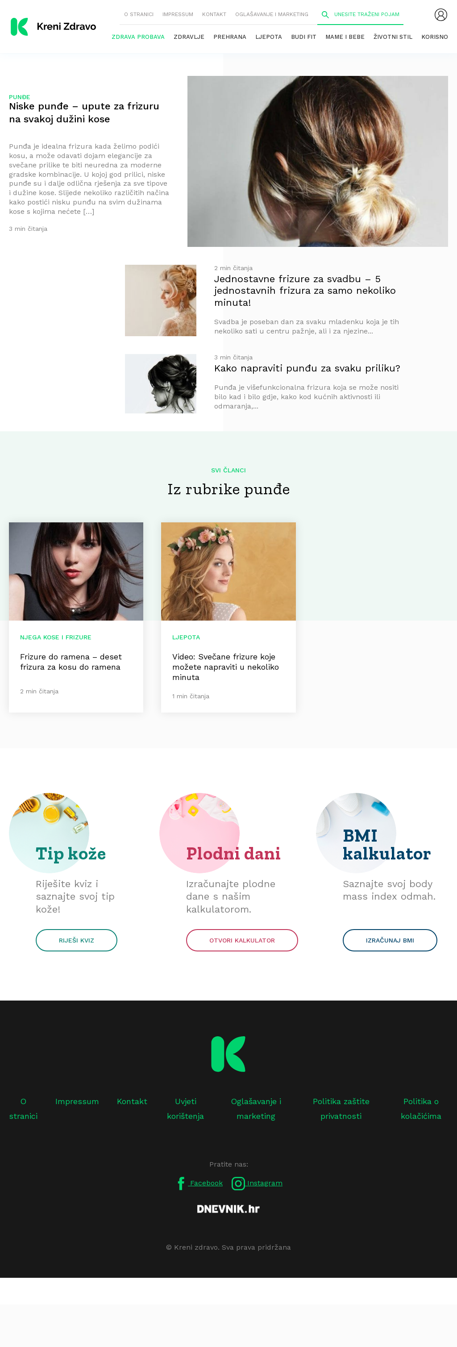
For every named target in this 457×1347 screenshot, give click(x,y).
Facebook (198, 1183)
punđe (19, 97)
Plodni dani (233, 853)
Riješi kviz (76, 940)
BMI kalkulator (387, 844)
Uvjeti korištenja (185, 1108)
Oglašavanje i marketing (271, 14)
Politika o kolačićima (421, 1108)
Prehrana (229, 36)
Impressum (177, 14)
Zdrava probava (138, 36)
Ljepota (268, 36)
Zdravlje (189, 36)
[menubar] (441, 15)
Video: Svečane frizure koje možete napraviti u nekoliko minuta (225, 667)
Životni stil (393, 36)
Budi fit (303, 36)
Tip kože (71, 853)
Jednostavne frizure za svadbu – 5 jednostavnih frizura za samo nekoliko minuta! (305, 290)
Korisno (434, 36)
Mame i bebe (345, 36)
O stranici (139, 14)
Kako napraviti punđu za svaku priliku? (307, 368)
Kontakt (214, 14)
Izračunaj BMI (390, 940)
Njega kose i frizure (55, 637)
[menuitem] (441, 15)
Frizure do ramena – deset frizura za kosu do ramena (71, 661)
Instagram (257, 1183)
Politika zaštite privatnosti (341, 1108)
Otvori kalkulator (242, 940)
